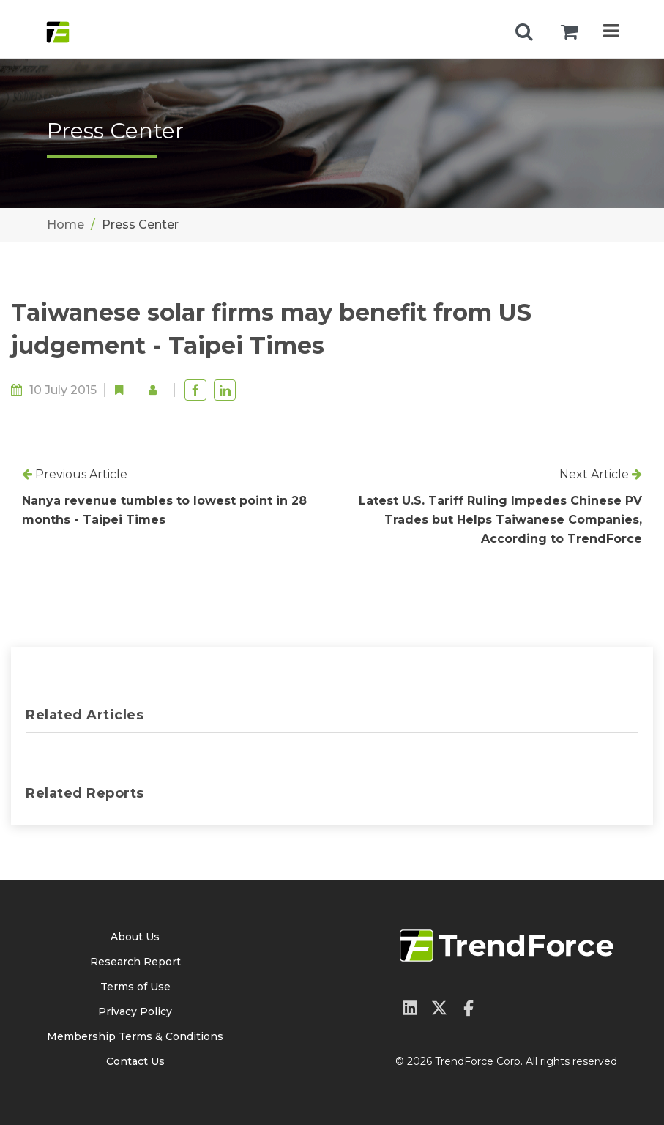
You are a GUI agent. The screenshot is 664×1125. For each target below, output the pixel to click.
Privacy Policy (135, 1011)
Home (65, 224)
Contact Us (135, 1061)
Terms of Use (135, 986)
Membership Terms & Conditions (135, 1036)
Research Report (135, 961)
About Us (135, 936)
